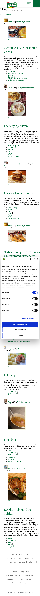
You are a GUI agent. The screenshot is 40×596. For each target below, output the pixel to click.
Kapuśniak (11, 440)
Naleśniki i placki (13, 146)
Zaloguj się (24, 583)
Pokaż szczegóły (28, 318)
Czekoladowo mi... (14, 219)
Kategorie (29, 579)
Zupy (9, 450)
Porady (20, 579)
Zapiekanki (11, 71)
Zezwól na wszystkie (20, 324)
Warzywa (11, 456)
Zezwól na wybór (20, 330)
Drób (9, 542)
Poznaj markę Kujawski (20, 554)
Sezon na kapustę (14, 461)
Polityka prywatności (13, 575)
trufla (10, 22)
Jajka (10, 209)
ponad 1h (11, 340)
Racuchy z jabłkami (16, 126)
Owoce (10, 149)
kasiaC (10, 88)
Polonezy (10, 375)
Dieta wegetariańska (15, 73)
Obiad (10, 395)
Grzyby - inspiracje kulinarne (18, 79)
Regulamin (25, 572)
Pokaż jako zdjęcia (6, 15)
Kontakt (14, 583)
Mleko (10, 153)
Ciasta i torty (12, 208)
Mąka (9, 151)
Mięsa (10, 539)
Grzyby (10, 75)
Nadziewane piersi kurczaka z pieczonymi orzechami (22, 254)
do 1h (10, 155)
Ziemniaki (11, 77)
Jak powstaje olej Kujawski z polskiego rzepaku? (20, 558)
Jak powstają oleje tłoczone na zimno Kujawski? (20, 562)
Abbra (10, 402)
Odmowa (20, 335)
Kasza (10, 213)
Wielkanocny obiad (14, 548)
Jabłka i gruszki (13, 157)
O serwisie (14, 572)
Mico (9, 468)
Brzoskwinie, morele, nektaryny (19, 342)
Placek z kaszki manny (18, 193)
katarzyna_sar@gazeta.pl (17, 164)
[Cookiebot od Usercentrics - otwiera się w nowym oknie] (29, 259)
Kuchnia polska (13, 148)
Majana (10, 349)
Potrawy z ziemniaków (16, 81)
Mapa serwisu (29, 575)
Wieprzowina (12, 393)
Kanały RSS (11, 579)
